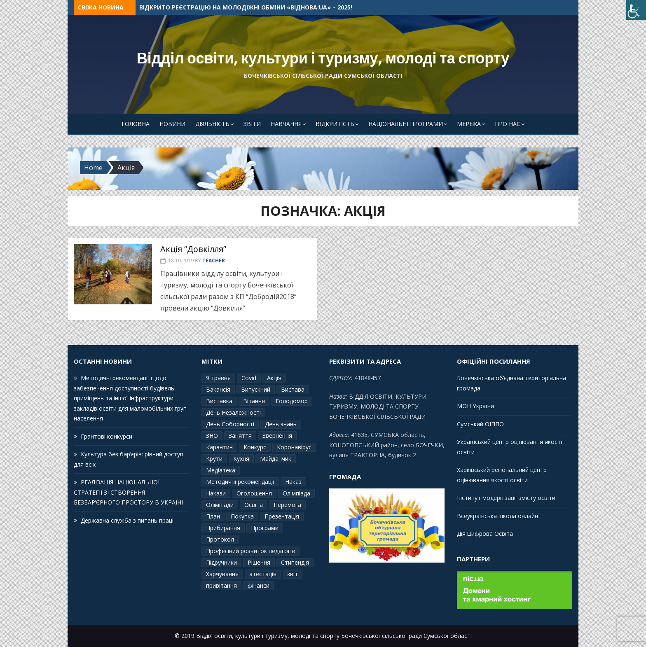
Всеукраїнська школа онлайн (497, 516)
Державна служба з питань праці (127, 520)
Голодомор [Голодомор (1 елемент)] (292, 401)
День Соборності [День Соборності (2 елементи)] (230, 424)
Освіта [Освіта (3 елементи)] (253, 505)
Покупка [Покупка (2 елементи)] (242, 516)
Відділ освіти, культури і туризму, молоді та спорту (323, 58)
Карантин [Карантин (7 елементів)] (219, 447)
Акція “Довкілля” (193, 249)
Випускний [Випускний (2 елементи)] (255, 389)
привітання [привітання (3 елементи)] (221, 585)
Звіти (252, 124)
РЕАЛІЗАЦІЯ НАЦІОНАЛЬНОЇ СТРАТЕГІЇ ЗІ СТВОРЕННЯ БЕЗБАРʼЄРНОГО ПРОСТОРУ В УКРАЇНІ (128, 492)
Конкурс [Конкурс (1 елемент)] (254, 447)
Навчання (286, 124)
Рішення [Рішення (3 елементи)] (259, 562)
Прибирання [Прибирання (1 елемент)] (223, 528)
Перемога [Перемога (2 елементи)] (287, 505)
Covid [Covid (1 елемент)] (248, 378)
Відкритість (335, 124)
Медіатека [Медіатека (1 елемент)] (220, 470)
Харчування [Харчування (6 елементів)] (222, 574)
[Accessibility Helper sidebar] (636, 10)
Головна (136, 124)
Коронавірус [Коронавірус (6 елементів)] (294, 447)
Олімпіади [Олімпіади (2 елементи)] (220, 505)
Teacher (213, 260)
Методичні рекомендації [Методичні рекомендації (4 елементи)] (240, 482)
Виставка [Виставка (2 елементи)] (219, 401)
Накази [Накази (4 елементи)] (216, 493)
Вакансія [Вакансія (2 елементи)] (218, 389)
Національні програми (405, 124)
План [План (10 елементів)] (213, 516)
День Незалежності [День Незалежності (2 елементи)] (233, 412)
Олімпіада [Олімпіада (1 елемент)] (296, 493)
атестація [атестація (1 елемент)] (262, 574)
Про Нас (507, 124)
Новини (172, 124)
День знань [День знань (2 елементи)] (281, 424)
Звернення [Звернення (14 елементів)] (277, 435)
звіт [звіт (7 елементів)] (292, 574)
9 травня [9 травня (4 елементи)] (218, 378)
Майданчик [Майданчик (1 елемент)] (275, 458)
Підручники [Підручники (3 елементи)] (221, 562)
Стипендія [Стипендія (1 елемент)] (295, 562)
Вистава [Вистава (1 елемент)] (292, 389)
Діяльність (212, 124)
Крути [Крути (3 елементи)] (214, 458)
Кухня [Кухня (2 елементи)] (241, 458)
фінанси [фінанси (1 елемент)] (258, 585)
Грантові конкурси (106, 436)
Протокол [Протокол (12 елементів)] (220, 539)
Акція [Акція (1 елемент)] (274, 378)
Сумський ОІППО (480, 424)
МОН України (475, 406)
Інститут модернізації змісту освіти (506, 498)
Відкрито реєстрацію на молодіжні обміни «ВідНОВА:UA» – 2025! (245, 7)
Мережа (469, 124)
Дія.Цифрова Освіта (485, 533)
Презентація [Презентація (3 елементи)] (281, 516)
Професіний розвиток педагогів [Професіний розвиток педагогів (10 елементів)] (250, 551)
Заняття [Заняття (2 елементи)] (240, 435)
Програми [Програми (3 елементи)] (265, 528)
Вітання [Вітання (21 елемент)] (254, 401)
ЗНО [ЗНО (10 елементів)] (212, 435)
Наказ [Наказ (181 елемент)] (293, 482)
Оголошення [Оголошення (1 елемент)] (254, 493)
